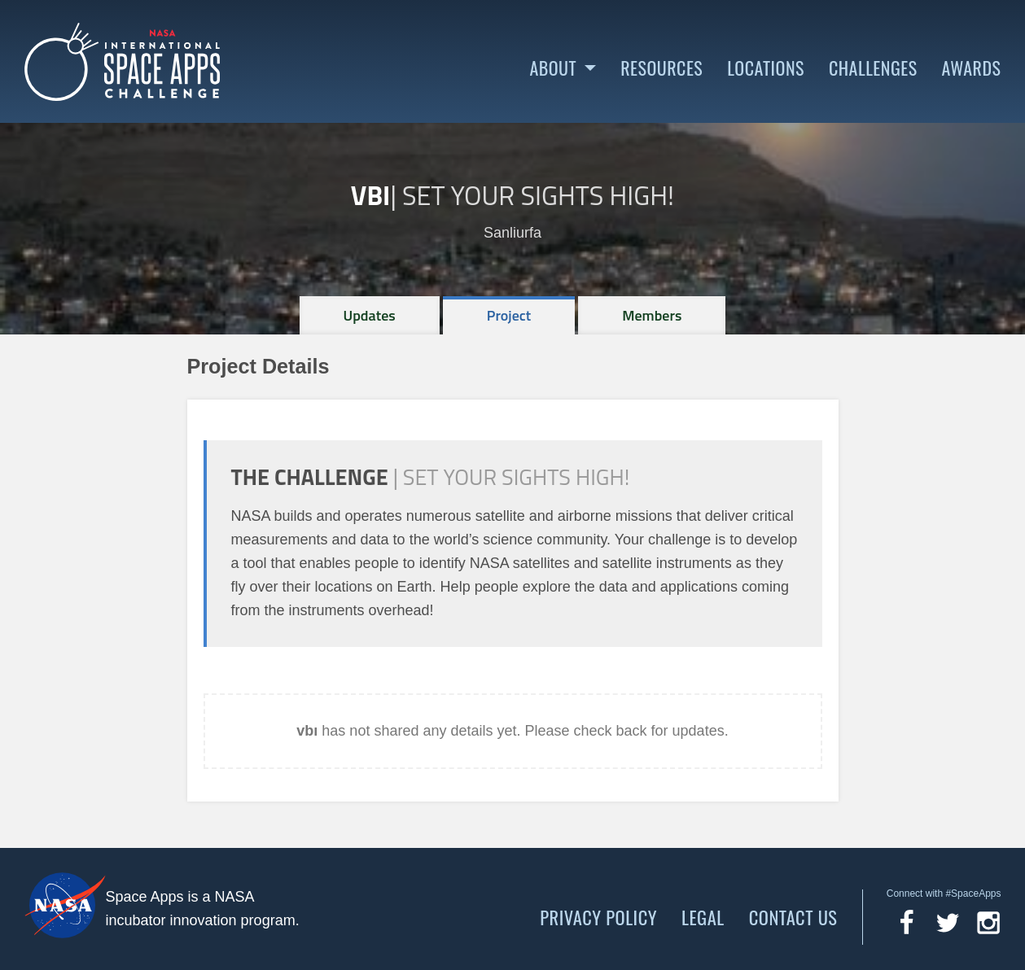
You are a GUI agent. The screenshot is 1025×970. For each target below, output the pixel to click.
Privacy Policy (598, 917)
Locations (765, 68)
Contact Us (793, 917)
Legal (703, 917)
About (552, 68)
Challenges (873, 68)
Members (651, 315)
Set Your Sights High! (538, 195)
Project (509, 315)
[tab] (370, 315)
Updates (370, 315)
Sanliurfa (512, 233)
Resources (661, 68)
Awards (971, 68)
